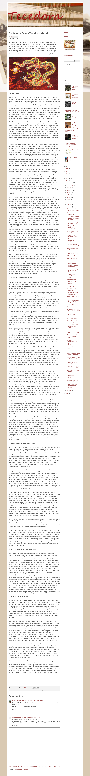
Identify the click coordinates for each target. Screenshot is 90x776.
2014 (67, 176)
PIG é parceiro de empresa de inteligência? (71, 227)
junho (68, 197)
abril (68, 202)
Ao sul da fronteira (72, 318)
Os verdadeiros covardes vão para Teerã (72, 276)
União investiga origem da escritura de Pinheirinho (73, 270)
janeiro (69, 390)
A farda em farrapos (72, 350)
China (20, 690)
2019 (67, 171)
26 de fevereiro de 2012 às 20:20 (31, 717)
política (44, 690)
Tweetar (66, 32)
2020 (67, 169)
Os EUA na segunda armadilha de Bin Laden (72, 326)
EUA (41, 690)
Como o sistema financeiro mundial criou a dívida (72, 265)
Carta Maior (14, 37)
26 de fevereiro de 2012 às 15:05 (34, 700)
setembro (70, 190)
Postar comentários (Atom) (20, 769)
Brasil (17, 690)
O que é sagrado (71, 306)
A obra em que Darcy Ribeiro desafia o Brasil (72, 260)
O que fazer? (70, 304)
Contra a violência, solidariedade (75, 116)
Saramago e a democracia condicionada (71, 285)
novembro (70, 185)
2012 (67, 180)
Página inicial (34, 766)
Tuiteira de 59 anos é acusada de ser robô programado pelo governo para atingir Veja (72, 127)
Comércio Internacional (28, 690)
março (69, 204)
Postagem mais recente (15, 766)
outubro (69, 187)
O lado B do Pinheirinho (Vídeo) (75, 137)
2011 (67, 393)
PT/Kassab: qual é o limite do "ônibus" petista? (72, 336)
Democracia (70, 330)
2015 (67, 173)
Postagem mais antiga (54, 766)
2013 (67, 178)
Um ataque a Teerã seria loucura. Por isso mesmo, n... (73, 358)
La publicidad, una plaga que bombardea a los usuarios (73, 218)
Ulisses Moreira (16, 717)
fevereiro (69, 207)
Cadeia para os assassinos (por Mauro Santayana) (72, 314)
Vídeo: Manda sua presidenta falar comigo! (72, 386)
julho (68, 195)
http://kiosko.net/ (68, 55)
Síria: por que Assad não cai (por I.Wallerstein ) (72, 240)
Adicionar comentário (15, 729)
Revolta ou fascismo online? (75, 88)
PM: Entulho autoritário (73, 332)
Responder (15, 712)
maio (68, 199)
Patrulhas (74, 157)
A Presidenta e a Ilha (72, 378)
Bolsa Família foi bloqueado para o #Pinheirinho (70, 145)
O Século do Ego (71, 256)
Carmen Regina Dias (18, 700)
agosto (69, 192)
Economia (37, 690)
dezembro (70, 183)
